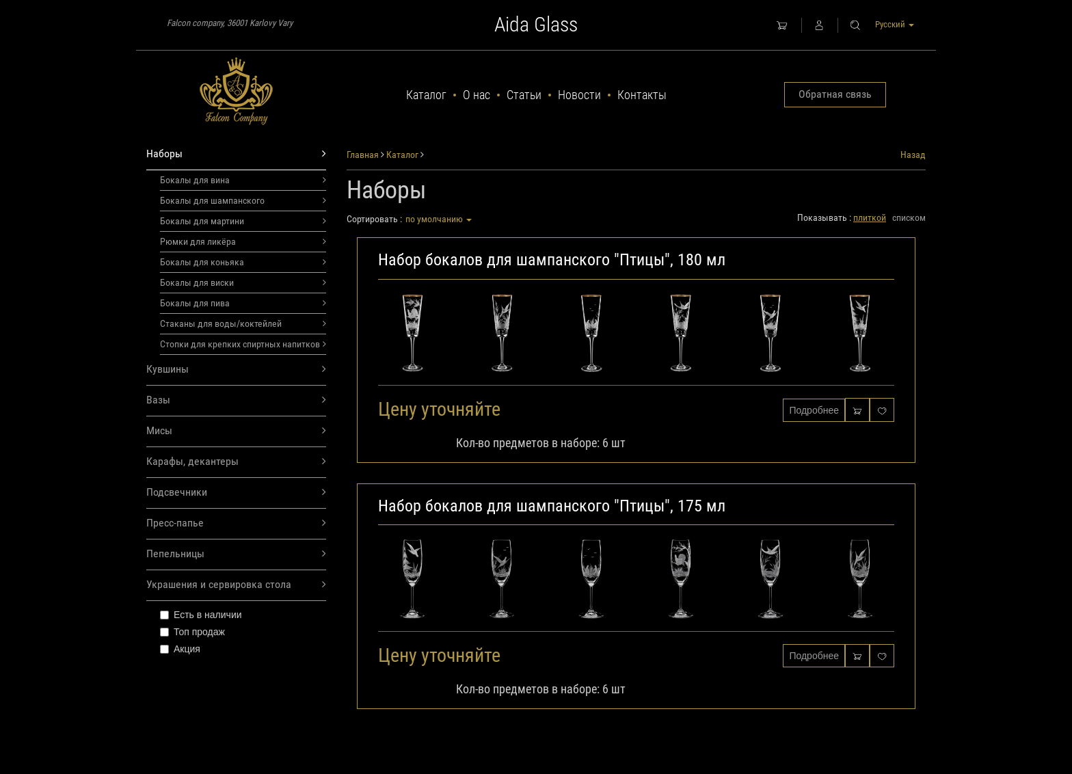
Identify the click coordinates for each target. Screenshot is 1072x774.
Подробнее (814, 410)
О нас (476, 95)
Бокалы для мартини (243, 221)
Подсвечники (236, 493)
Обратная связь (835, 94)
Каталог (426, 95)
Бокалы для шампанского (243, 200)
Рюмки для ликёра (243, 241)
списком (909, 217)
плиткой (869, 217)
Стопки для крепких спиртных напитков (243, 344)
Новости (579, 95)
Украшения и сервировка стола (236, 585)
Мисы (236, 431)
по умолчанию (438, 218)
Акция (180, 648)
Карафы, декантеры (236, 462)
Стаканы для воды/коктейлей (243, 323)
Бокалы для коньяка (243, 262)
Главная (363, 154)
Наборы (236, 154)
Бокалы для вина (243, 180)
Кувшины (236, 369)
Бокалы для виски (243, 282)
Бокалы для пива (243, 303)
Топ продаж (192, 631)
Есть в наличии (201, 614)
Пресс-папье (236, 523)
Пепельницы (236, 554)
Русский (894, 24)
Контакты (642, 95)
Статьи (524, 95)
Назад (913, 154)
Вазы (236, 400)
